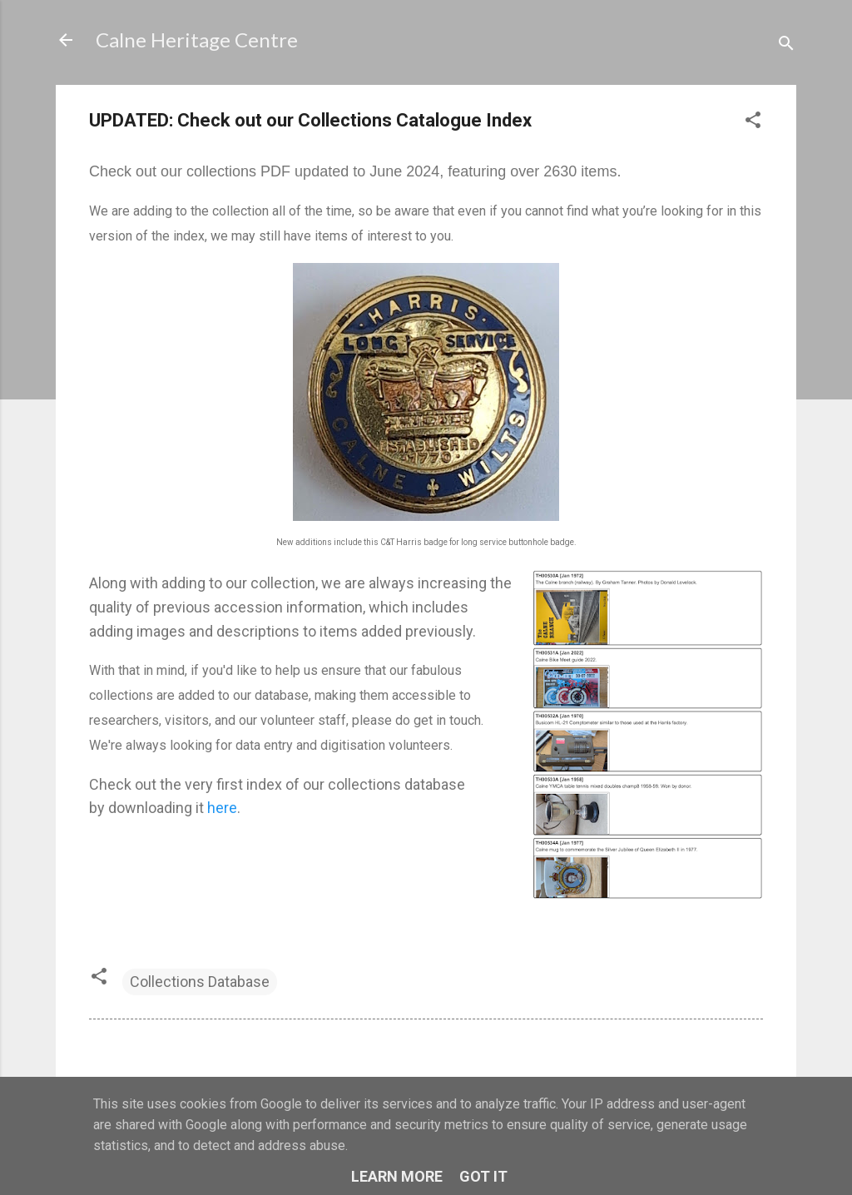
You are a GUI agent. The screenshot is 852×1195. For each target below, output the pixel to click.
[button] (753, 122)
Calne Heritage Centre (197, 39)
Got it (483, 1176)
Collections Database (200, 981)
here (222, 807)
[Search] (786, 45)
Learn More (397, 1176)
